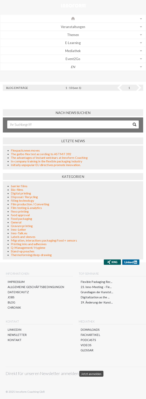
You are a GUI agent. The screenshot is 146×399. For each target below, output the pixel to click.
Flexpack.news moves (25, 150)
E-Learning (73, 43)
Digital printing (21, 193)
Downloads (90, 329)
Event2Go (73, 59)
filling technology (22, 200)
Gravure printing (22, 226)
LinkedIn (14, 329)
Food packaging (21, 218)
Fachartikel (90, 334)
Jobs (11, 297)
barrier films (19, 186)
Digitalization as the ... (95, 297)
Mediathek (73, 51)
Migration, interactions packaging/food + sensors (44, 240)
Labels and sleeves (23, 236)
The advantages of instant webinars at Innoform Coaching (49, 157)
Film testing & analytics (26, 208)
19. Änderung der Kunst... (97, 302)
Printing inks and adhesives (29, 244)
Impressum (16, 281)
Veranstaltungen (73, 27)
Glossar (87, 350)
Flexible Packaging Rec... (96, 281)
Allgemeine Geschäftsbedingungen (36, 287)
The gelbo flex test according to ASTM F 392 (41, 154)
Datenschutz (18, 292)
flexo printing (20, 211)
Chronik (14, 307)
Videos (86, 345)
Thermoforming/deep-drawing (31, 255)
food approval (20, 215)
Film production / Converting (30, 204)
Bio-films (17, 189)
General (16, 222)
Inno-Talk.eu (19, 233)
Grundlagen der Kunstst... (97, 292)
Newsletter (17, 334)
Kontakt (14, 340)
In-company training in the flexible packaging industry (46, 161)
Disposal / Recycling (24, 197)
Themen (73, 35)
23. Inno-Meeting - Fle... (96, 287)
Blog (11, 302)
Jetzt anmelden (91, 374)
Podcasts (88, 340)
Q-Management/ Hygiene (28, 247)
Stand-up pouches (23, 251)
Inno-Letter (18, 229)
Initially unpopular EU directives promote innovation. (46, 165)
